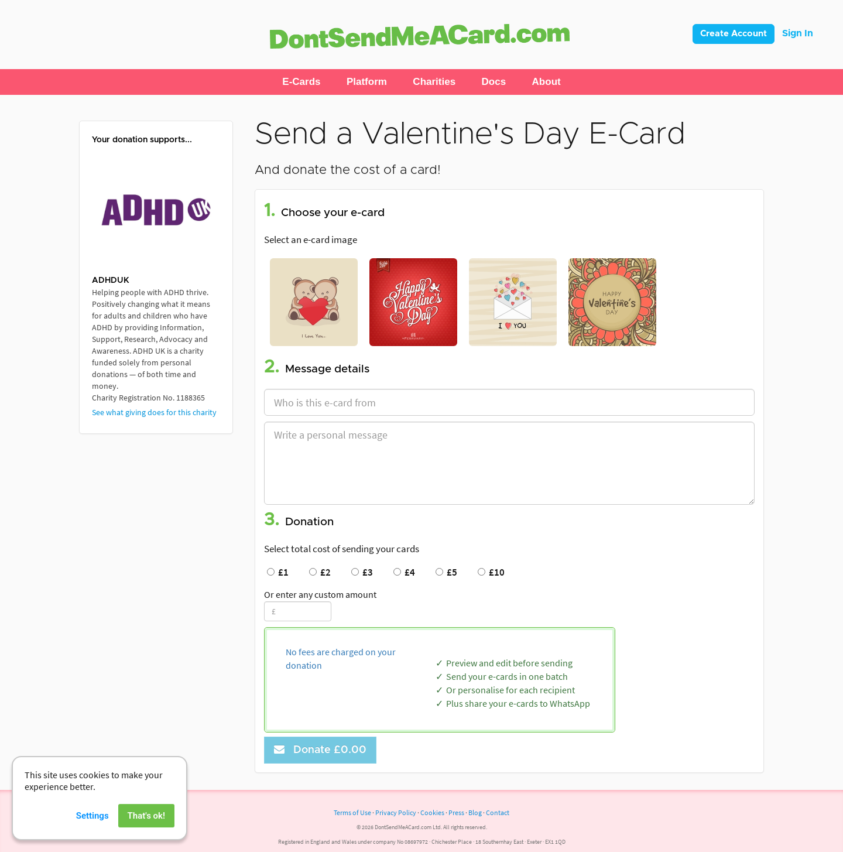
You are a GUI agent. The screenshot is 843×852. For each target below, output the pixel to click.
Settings (92, 833)
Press (456, 812)
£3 (362, 572)
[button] (301, 82)
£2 (320, 572)
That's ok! (146, 833)
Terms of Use (352, 812)
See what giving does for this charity (154, 412)
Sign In (797, 33)
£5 (446, 572)
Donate (320, 749)
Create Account (733, 33)
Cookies (432, 812)
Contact (497, 812)
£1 (278, 572)
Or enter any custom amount (320, 594)
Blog (475, 812)
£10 (491, 572)
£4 (404, 572)
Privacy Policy (395, 812)
